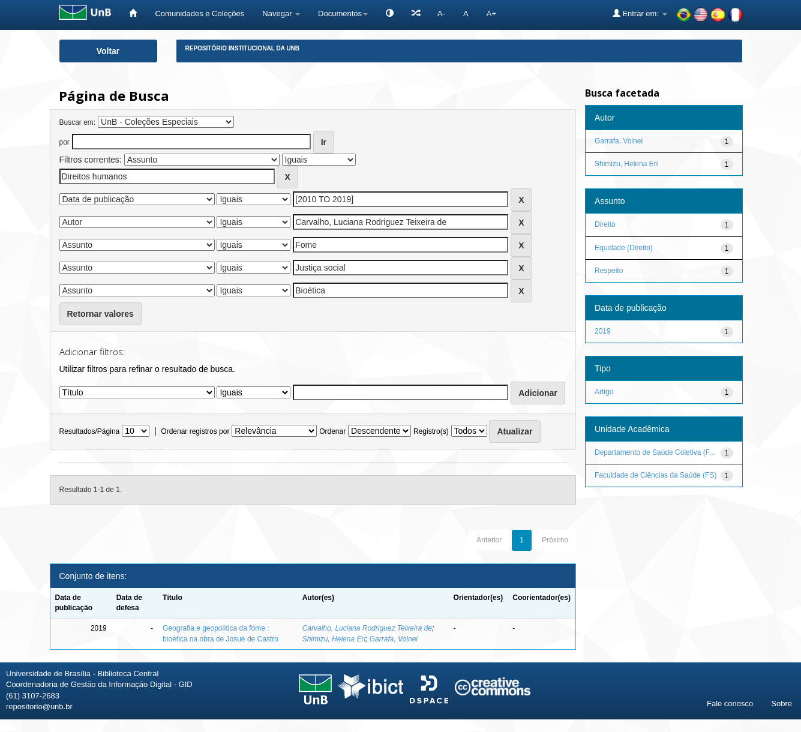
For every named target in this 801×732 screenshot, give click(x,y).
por (64, 142)
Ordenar (332, 431)
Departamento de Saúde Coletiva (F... (655, 452)
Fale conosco (730, 703)
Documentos (343, 13)
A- (441, 13)
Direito (605, 224)
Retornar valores (100, 314)
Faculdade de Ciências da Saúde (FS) (655, 475)
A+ (491, 13)
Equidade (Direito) (624, 248)
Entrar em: (640, 13)
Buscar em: (77, 122)
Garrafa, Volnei (394, 639)
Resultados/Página (89, 431)
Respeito (609, 270)
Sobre (781, 703)
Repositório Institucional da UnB (242, 48)
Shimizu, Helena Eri (333, 639)
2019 (603, 331)
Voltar (108, 51)
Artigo (604, 392)
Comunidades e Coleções (199, 13)
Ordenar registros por (195, 431)
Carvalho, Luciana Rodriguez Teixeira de (367, 628)
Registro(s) (431, 431)
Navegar (281, 13)
